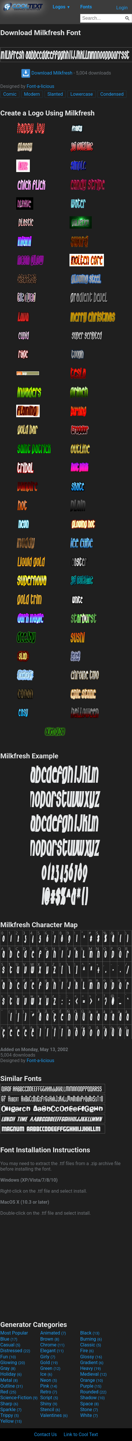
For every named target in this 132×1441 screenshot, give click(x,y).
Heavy (90, 1368)
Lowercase (81, 94)
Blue (8, 1339)
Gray (7, 1368)
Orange (91, 1380)
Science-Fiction (19, 1397)
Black (90, 1333)
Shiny (48, 1403)
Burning (91, 1339)
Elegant (52, 1350)
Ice (46, 1374)
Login (122, 7)
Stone (89, 1409)
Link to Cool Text (81, 1434)
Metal (9, 1380)
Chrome (52, 1345)
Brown (49, 1339)
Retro (48, 1392)
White (89, 1415)
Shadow (92, 1397)
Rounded (93, 1392)
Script (49, 1397)
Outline (11, 1386)
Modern (32, 94)
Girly (47, 1356)
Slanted (55, 94)
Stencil (50, 1409)
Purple (90, 1386)
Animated (53, 1333)
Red (8, 1392)
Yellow (11, 1421)
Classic (90, 1345)
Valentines (54, 1415)
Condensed (112, 94)
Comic (9, 94)
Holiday (11, 1374)
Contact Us (45, 1434)
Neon (48, 1380)
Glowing (12, 1362)
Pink (48, 1386)
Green (50, 1368)
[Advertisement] (66, 1267)
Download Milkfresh (46, 73)
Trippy (9, 1415)
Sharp (9, 1403)
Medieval (93, 1374)
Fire (87, 1350)
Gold (49, 1362)
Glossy (91, 1356)
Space (89, 1403)
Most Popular (14, 1333)
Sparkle (10, 1409)
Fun (8, 1356)
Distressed (15, 1350)
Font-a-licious (40, 86)
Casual (10, 1345)
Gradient (91, 1362)
